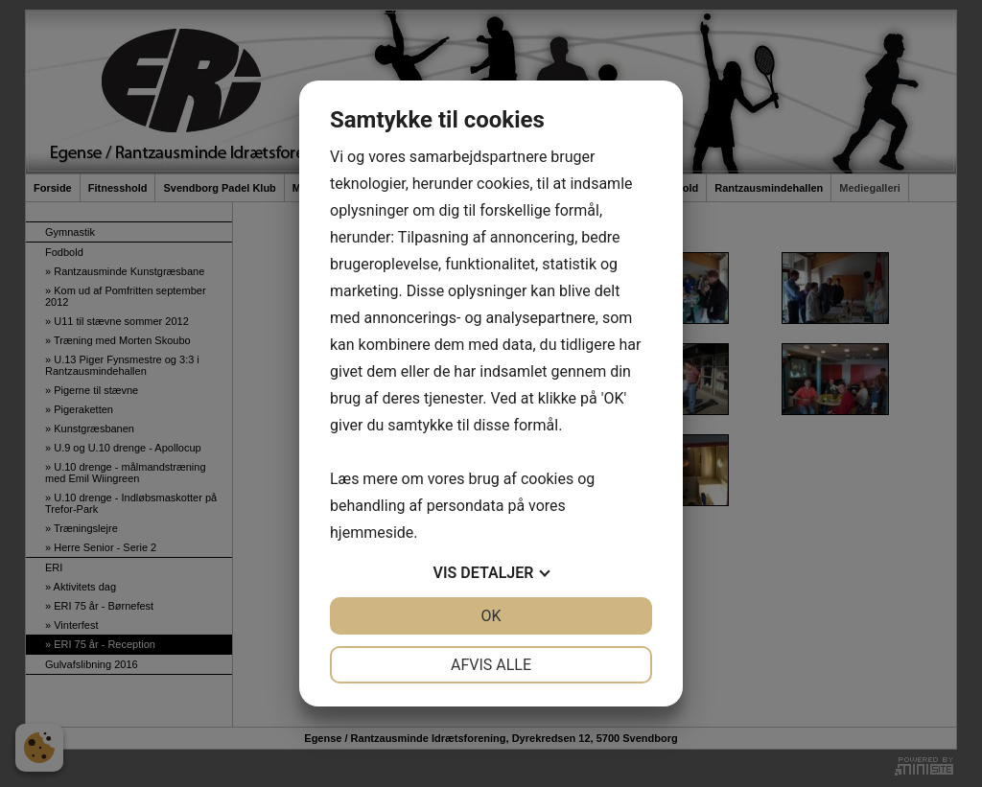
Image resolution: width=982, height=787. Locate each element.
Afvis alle (491, 665)
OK (490, 616)
